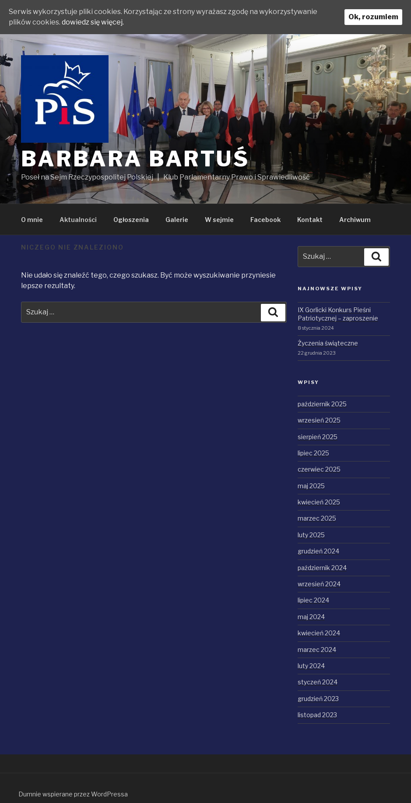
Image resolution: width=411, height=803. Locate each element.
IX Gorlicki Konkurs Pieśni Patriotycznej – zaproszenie (338, 314)
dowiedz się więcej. (93, 22)
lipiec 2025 (313, 453)
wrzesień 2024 (319, 584)
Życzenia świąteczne (328, 343)
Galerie (176, 219)
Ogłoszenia (131, 219)
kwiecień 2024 (319, 633)
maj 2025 (311, 486)
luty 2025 (311, 535)
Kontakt (310, 219)
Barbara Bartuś (135, 159)
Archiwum (355, 219)
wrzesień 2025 (319, 420)
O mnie (32, 219)
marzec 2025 (317, 518)
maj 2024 (311, 616)
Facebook (265, 219)
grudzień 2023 (318, 698)
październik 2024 (322, 567)
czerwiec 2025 (319, 469)
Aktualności (78, 219)
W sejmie (219, 219)
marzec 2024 (317, 649)
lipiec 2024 (313, 600)
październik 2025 (322, 404)
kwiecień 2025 (319, 502)
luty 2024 (311, 665)
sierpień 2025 (317, 436)
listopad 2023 (317, 714)
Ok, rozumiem (373, 17)
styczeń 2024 (317, 682)
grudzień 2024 (318, 551)
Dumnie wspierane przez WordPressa (73, 794)
